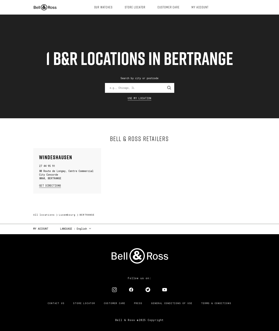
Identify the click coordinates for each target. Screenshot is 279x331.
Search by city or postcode (139, 78)
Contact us (56, 303)
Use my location (139, 98)
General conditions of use (171, 303)
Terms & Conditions (216, 303)
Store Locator (84, 303)
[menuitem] (103, 7)
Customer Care (114, 303)
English (82, 228)
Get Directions (50, 185)
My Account (40, 228)
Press (138, 303)
